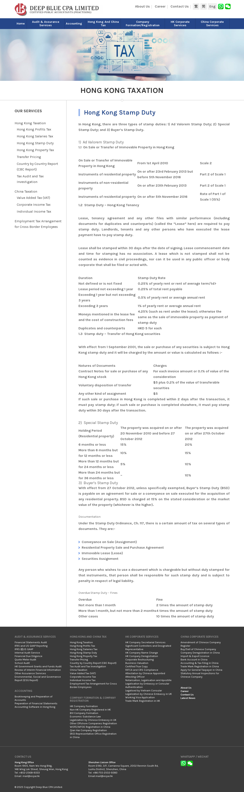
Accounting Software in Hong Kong (35, 706)
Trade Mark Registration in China (200, 666)
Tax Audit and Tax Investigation (88, 666)
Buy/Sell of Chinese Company (198, 649)
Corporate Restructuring (139, 659)
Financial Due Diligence (28, 656)
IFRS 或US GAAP (24, 649)
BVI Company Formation (84, 713)
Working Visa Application (140, 697)
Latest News (188, 698)
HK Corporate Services (180, 23)
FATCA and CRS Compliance (141, 669)
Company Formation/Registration (143, 23)
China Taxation (26, 191)
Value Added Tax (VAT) (33, 198)
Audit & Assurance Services (45, 23)
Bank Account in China (194, 659)
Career (160, 6)
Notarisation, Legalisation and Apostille (148, 680)
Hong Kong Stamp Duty (35, 143)
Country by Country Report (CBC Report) (93, 663)
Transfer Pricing (29, 157)
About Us (142, 6)
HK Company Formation (84, 706)
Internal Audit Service (27, 652)
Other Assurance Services (30, 673)
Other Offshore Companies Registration (93, 723)
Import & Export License (195, 656)
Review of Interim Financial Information (38, 669)
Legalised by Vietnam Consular (143, 690)
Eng (212, 6)
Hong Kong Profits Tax (34, 129)
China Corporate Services (212, 23)
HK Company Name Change (141, 652)
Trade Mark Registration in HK (142, 700)
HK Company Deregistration (141, 656)
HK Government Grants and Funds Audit (38, 666)
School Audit (22, 663)
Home (21, 23)
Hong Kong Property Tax (35, 150)
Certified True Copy (136, 666)
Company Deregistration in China (200, 652)
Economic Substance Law (85, 716)
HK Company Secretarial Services (145, 642)
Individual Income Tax (34, 211)
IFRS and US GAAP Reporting (31, 645)
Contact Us (179, 6)
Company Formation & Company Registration (93, 699)
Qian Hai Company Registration (88, 730)
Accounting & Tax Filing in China (199, 663)
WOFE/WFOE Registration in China (90, 726)
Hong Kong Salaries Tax (35, 136)
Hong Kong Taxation (30, 123)
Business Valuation (136, 663)
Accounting (74, 23)
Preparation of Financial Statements (36, 703)
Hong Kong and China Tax (103, 23)
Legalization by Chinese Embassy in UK (93, 719)
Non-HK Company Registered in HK (90, 709)
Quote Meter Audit (25, 659)
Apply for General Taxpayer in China (201, 669)
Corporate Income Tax (34, 205)
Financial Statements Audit (31, 642)
